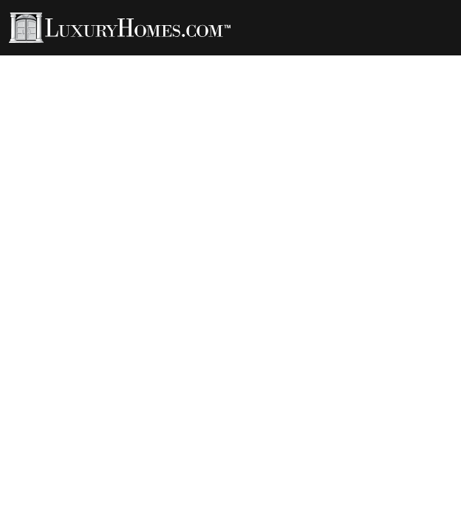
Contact (151, 71)
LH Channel (330, 60)
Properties (58, 60)
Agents (128, 60)
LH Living (192, 60)
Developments (68, 71)
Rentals (258, 60)
